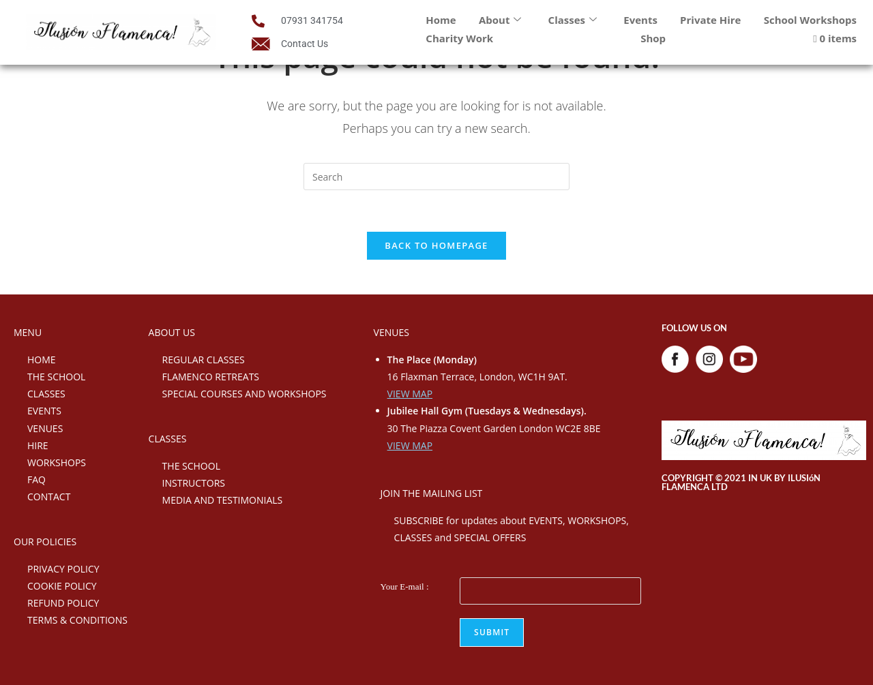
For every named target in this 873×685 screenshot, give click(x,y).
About (500, 20)
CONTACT (48, 496)
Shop (653, 38)
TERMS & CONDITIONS (77, 619)
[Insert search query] (436, 176)
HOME (41, 359)
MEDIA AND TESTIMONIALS (222, 499)
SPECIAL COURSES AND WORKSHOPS (244, 393)
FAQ (36, 479)
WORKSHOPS (56, 462)
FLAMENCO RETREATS (210, 376)
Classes (572, 20)
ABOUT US (172, 332)
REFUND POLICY (63, 602)
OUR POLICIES (45, 541)
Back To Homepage (436, 245)
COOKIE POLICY (62, 585)
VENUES (45, 428)
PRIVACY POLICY (63, 568)
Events (640, 20)
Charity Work (459, 38)
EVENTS (44, 410)
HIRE (37, 445)
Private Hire (710, 20)
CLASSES (46, 393)
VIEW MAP (409, 393)
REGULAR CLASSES (203, 359)
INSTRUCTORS (193, 482)
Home (441, 20)
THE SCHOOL (56, 376)
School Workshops (810, 20)
